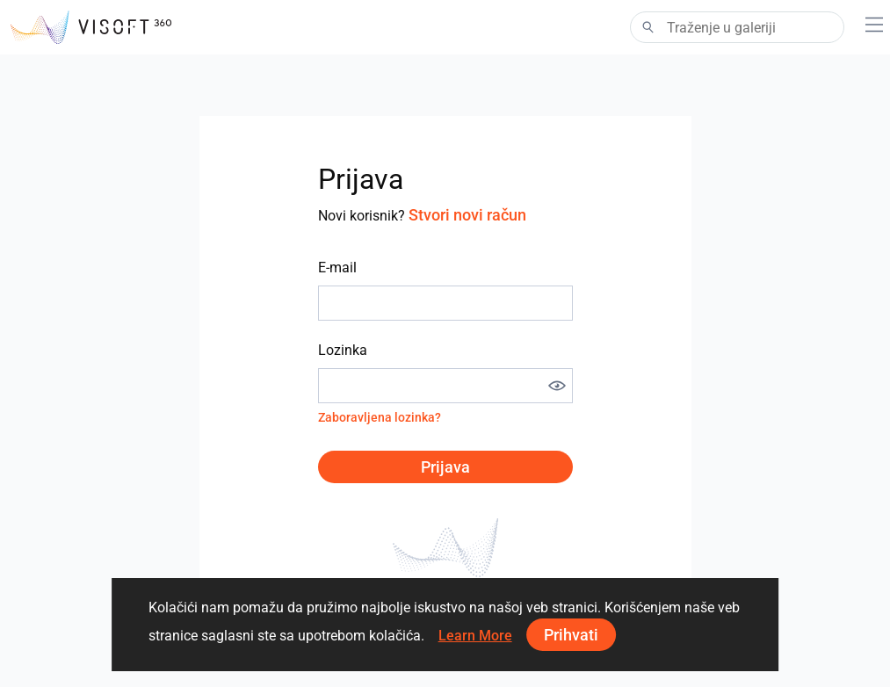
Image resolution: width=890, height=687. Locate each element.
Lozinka (342, 350)
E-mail (337, 267)
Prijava (445, 467)
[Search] (737, 27)
